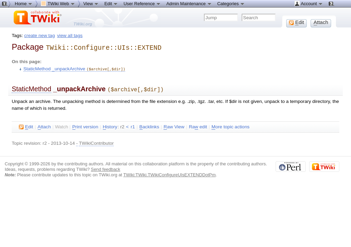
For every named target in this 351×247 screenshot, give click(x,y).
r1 (133, 124)
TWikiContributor (96, 141)
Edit (111, 3)
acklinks (149, 125)
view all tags (70, 35)
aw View (174, 125)
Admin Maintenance (189, 3)
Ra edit (198, 125)
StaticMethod (31, 87)
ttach (44, 125)
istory (110, 125)
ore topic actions (230, 125)
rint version (85, 125)
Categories (231, 3)
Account (308, 3)
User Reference (142, 3)
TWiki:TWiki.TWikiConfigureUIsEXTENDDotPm (169, 172)
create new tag (39, 35)
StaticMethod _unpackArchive (74, 67)
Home (24, 3)
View (91, 3)
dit (26, 125)
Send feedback (105, 167)
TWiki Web (58, 3)
